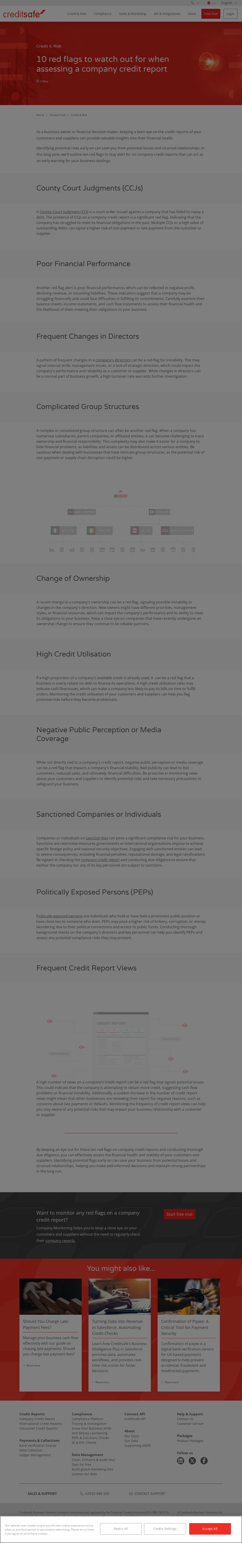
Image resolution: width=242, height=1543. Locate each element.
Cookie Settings (165, 1529)
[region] (121, 1529)
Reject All (121, 1529)
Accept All (209, 1529)
